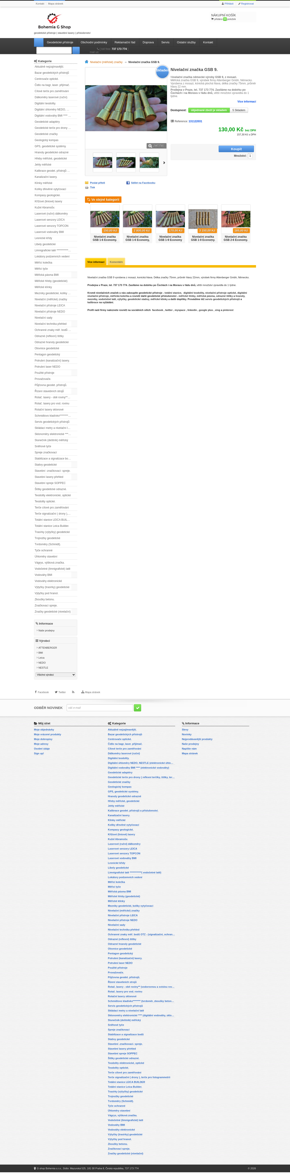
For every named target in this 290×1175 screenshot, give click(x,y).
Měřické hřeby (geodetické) (51, 281)
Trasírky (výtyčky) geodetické (52, 532)
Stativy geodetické (46, 464)
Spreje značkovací (46, 452)
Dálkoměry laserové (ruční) (51, 97)
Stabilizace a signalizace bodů (53, 458)
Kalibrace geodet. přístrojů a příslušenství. (56, 170)
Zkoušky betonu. (45, 599)
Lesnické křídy (43, 238)
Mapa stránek (55, 3)
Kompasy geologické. (47, 195)
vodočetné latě (107, 299)
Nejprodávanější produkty (197, 741)
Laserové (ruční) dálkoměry (51, 213)
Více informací (246, 101)
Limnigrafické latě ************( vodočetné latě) (56, 250)
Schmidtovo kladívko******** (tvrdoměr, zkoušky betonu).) (56, 415)
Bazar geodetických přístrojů (52, 72)
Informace (46, 623)
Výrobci (44, 643)
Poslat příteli (97, 182)
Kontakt (40, 3)
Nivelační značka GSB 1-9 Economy (170, 238)
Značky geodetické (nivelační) (53, 611)
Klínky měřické (43, 183)
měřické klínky (159, 299)
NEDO (42, 665)
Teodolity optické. (45, 501)
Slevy (185, 732)
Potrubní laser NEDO (47, 366)
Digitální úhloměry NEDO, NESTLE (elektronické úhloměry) (56, 109)
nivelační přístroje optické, (221, 293)
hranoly (240, 296)
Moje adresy (41, 746)
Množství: (211, 149)
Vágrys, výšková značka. (50, 562)
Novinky (187, 737)
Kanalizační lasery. (46, 176)
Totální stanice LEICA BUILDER (54, 519)
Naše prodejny (47, 630)
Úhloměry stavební (46, 556)
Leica (41, 660)
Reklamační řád (125, 42)
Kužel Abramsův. (45, 207)
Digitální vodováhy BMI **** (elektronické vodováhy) (56, 115)
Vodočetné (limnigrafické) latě (52, 568)
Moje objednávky (44, 732)
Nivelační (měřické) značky (51, 299)
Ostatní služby (186, 42)
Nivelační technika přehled (51, 323)
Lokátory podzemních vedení (52, 256)
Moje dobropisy (43, 741)
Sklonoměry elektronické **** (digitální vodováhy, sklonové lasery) (56, 434)
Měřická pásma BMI (47, 274)
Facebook (43, 698)
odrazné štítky (224, 296)
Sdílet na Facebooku (143, 182)
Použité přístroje (44, 372)
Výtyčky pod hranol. (46, 593)
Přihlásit (229, 3)
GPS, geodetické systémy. (50, 146)
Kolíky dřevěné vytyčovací (50, 189)
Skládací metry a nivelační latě (53, 428)
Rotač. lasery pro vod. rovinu (52, 403)
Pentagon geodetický (47, 354)
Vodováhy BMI (43, 575)
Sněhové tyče (43, 446)
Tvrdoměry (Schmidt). (48, 544)
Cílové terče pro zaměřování (52, 91)
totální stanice (172, 293)
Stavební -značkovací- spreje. (52, 470)
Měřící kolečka (43, 262)
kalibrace (92, 302)
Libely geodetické (45, 244)
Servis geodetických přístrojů (52, 421)
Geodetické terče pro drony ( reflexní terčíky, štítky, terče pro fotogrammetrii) (56, 127)
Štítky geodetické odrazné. (51, 489)
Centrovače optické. (47, 79)
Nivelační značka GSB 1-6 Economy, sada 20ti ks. (138, 240)
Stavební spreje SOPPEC (50, 483)
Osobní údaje (42, 751)
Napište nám (189, 751)
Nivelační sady (43, 317)
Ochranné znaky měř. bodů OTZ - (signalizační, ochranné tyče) (56, 330)
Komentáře (117, 262)
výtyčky (121, 299)
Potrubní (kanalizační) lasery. (52, 360)
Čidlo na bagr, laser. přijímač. (52, 85)
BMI (41, 655)
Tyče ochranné (44, 550)
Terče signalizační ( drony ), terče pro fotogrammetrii (56, 513)
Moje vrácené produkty (47, 737)
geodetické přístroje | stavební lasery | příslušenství (62, 22)
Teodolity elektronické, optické (53, 495)
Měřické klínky (43, 287)
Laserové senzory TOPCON (51, 225)
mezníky (92, 299)
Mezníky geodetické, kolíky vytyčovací (56, 293)
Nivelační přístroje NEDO (50, 311)
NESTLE (43, 670)
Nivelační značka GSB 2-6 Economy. (236, 238)
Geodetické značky (46, 134)
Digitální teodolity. (45, 103)
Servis (165, 42)
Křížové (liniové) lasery (48, 201)
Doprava (148, 42)
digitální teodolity (194, 293)
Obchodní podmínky (94, 42)
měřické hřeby (187, 296)
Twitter (62, 698)
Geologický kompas (46, 140)
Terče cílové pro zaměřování (52, 507)
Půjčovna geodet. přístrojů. (51, 385)
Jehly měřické (43, 164)
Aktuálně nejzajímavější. (49, 66)
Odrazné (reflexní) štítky (49, 336)
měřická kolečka (119, 296)
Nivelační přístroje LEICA (50, 305)
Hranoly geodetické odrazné (51, 152)
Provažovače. (43, 379)
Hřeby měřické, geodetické (51, 158)
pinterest (228, 310)
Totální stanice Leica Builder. (52, 526)
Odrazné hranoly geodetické (52, 342)
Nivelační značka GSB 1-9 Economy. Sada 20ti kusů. (203, 240)
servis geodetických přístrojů (222, 299)
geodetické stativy (138, 299)
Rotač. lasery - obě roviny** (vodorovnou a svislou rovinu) (56, 397)
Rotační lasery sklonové (49, 409)
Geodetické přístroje (60, 42)
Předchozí (86, 222)
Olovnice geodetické (47, 348)
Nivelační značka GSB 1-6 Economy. (105, 238)
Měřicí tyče (41, 268)
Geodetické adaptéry (47, 121)
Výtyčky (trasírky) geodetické (52, 587)
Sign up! (39, 756)
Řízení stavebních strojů (49, 391)
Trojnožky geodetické (47, 538)
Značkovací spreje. (46, 605)
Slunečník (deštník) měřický (51, 440)
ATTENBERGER (48, 650)
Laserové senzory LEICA (50, 219)
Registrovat (247, 3)
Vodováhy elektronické (48, 581)
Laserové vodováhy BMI (49, 232)
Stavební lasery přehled (49, 477)
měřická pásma (206, 296)
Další (165, 162)
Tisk (92, 187)
